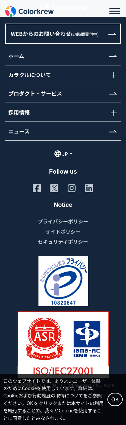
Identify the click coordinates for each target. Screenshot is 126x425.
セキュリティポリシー (63, 241)
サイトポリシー (63, 231)
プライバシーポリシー (63, 221)
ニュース (19, 131)
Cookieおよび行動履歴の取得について (43, 395)
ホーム (16, 56)
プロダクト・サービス (35, 93)
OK (115, 399)
